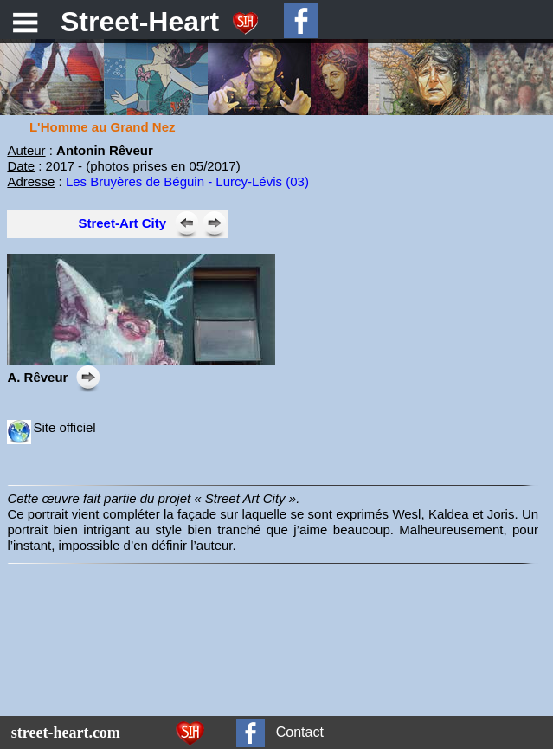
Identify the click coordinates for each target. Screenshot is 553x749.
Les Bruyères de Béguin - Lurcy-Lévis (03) (187, 181)
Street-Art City (122, 223)
